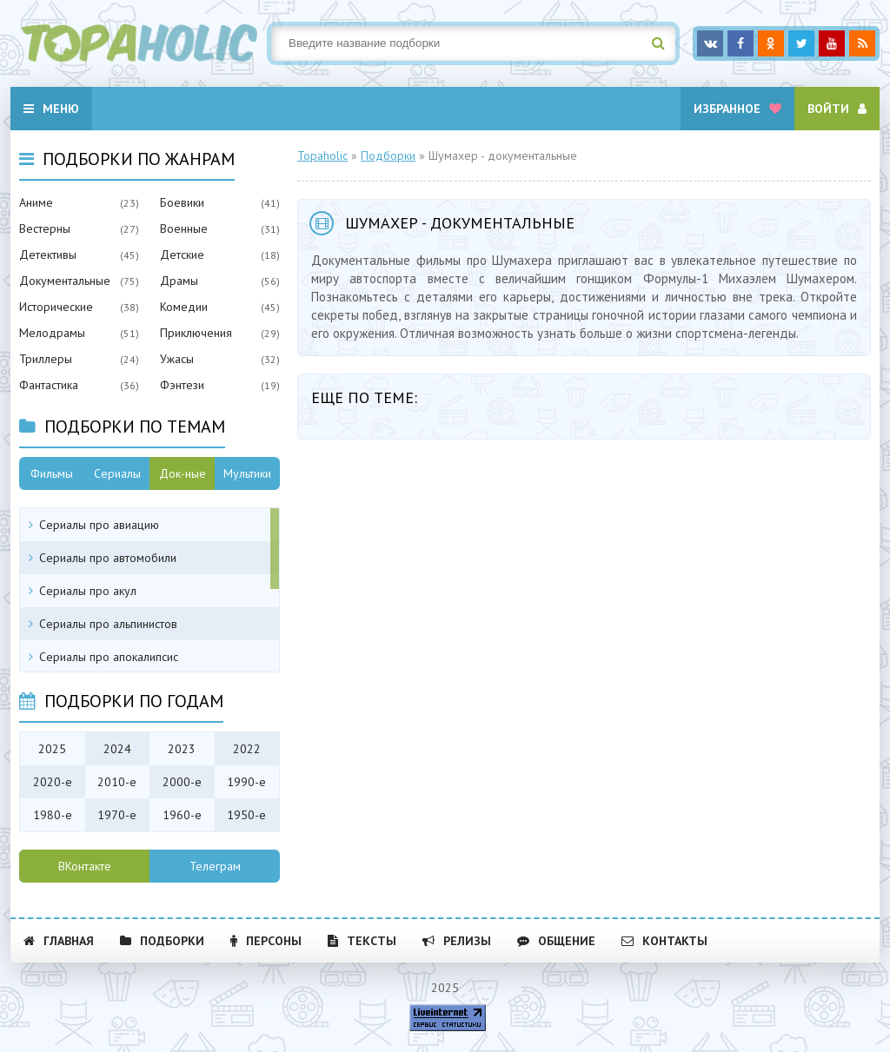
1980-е (52, 815)
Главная (58, 941)
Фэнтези (182, 385)
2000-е (182, 782)
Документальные (64, 280)
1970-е (116, 815)
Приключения (196, 333)
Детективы (47, 254)
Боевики (182, 202)
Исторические (56, 306)
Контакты (664, 941)
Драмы (179, 280)
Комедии (184, 306)
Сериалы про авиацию (99, 525)
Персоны (266, 941)
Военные (184, 228)
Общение (556, 941)
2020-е (52, 782)
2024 (117, 749)
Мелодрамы (52, 333)
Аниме (36, 202)
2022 (247, 749)
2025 (52, 749)
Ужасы (177, 359)
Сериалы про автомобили (107, 558)
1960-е (182, 815)
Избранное (737, 108)
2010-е (116, 782)
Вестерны (44, 228)
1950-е (246, 815)
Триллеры (45, 359)
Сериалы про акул (87, 591)
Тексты (362, 941)
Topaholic (322, 155)
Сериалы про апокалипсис (108, 657)
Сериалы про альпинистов (108, 624)
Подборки (388, 155)
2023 (182, 749)
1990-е (246, 782)
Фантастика (48, 385)
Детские (182, 254)
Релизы (456, 941)
